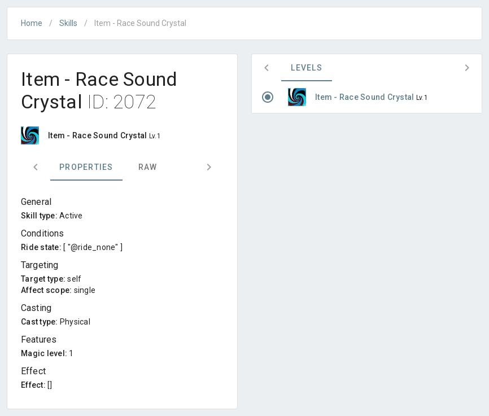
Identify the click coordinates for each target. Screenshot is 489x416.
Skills (68, 23)
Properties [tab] (86, 167)
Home (31, 23)
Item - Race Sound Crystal (365, 97)
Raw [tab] (148, 167)
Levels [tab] (306, 67)
